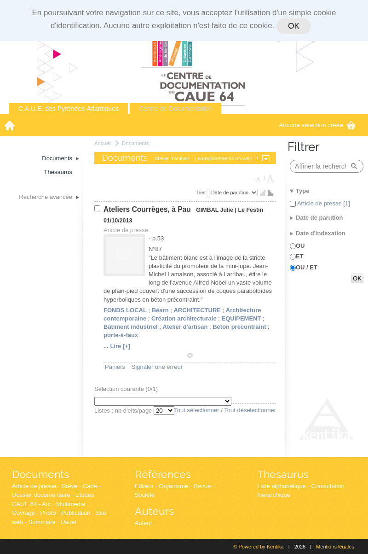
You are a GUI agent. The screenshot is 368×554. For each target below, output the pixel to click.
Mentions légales (335, 546)
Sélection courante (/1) (126, 388)
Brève (69, 486)
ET (300, 256)
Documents (135, 143)
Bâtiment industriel (131, 326)
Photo (48, 512)
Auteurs (154, 511)
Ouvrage (23, 512)
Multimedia (70, 504)
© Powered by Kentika (258, 546)
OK (293, 26)
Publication (76, 512)
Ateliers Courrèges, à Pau (148, 209)
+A (268, 178)
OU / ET (306, 267)
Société (145, 494)
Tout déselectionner (250, 410)
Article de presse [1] (323, 203)
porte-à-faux (121, 335)
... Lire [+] (117, 346)
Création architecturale (184, 318)
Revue (202, 486)
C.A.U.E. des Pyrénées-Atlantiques (68, 108)
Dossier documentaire (41, 494)
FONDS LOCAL (125, 310)
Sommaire (41, 522)
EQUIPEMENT (241, 318)
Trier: (202, 192)
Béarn (160, 310)
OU (300, 245)
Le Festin (250, 210)
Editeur (144, 486)
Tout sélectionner (196, 410)
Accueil (103, 143)
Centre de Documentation (176, 108)
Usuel (68, 522)
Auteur (143, 522)
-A (257, 179)
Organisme (173, 486)
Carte (90, 486)
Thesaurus (283, 474)
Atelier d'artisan (185, 326)
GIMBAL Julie (214, 210)
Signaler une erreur (157, 366)
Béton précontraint (239, 326)
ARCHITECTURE (197, 310)
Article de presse (34, 486)
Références (163, 474)
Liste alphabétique (281, 486)
